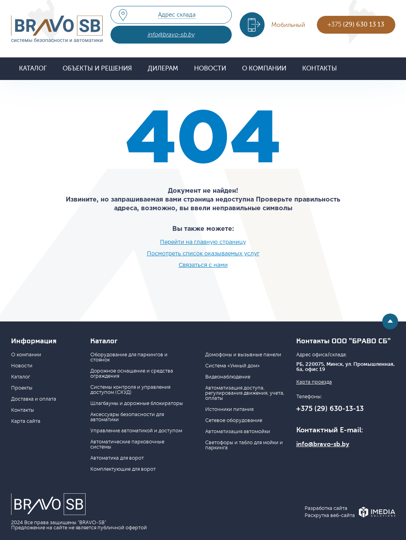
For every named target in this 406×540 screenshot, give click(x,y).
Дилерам (163, 68)
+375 (356, 24)
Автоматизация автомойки (237, 431)
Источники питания (229, 409)
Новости (210, 68)
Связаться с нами (203, 265)
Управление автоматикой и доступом (136, 431)
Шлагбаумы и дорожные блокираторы (136, 403)
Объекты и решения (97, 68)
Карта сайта (25, 421)
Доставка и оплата (33, 399)
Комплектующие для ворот (123, 469)
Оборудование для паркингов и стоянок (129, 357)
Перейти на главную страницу (203, 242)
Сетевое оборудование (233, 420)
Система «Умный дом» (232, 366)
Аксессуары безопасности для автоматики (127, 417)
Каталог (33, 68)
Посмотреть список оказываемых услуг (203, 253)
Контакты (319, 68)
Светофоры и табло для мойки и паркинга (244, 445)
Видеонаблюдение (227, 377)
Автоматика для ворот (117, 458)
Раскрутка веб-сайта (330, 515)
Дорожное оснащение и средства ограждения (131, 373)
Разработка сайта (326, 508)
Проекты (21, 388)
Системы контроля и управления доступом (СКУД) (130, 389)
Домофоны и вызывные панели (243, 354)
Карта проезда (314, 382)
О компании (264, 68)
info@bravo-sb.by (170, 34)
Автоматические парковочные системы (127, 444)
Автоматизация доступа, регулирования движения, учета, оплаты (244, 393)
